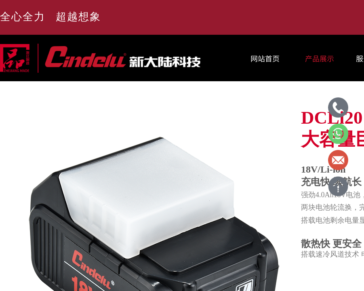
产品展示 (319, 58)
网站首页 (265, 58)
